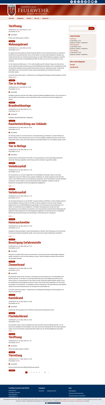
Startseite (11, 18)
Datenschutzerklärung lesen (54, 403)
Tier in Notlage (17, 83)
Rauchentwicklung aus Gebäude (27, 124)
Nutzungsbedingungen (79, 401)
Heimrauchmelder (19, 222)
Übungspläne (72, 391)
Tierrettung (15, 355)
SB (19, 31)
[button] (71, 1)
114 (45, 372)
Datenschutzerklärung (71, 399)
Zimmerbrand (17, 265)
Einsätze (29, 18)
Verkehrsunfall (17, 166)
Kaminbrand (16, 298)
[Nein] (103, 401)
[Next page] (48, 372)
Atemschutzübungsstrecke (76, 393)
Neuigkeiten (20, 18)
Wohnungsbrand (18, 44)
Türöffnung (15, 26)
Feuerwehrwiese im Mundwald (77, 396)
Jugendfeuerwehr (74, 67)
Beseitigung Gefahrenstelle (25, 242)
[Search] (79, 28)
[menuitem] (11, 18)
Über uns (36, 18)
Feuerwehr (72, 64)
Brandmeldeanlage (20, 105)
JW (19, 89)
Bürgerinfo (45, 18)
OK (46, 403)
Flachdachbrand (18, 316)
